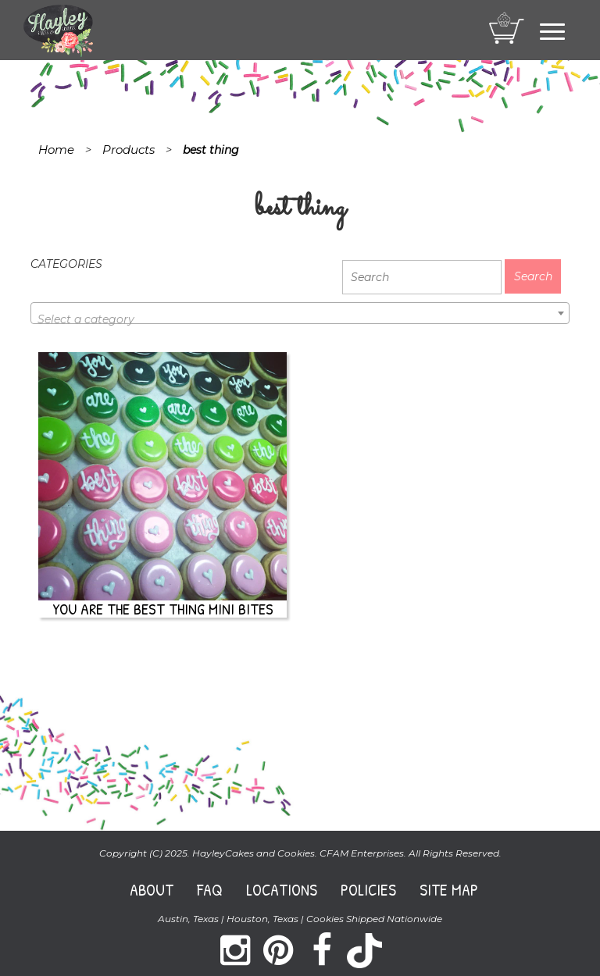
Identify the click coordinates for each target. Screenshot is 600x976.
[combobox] (300, 313)
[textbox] (300, 319)
